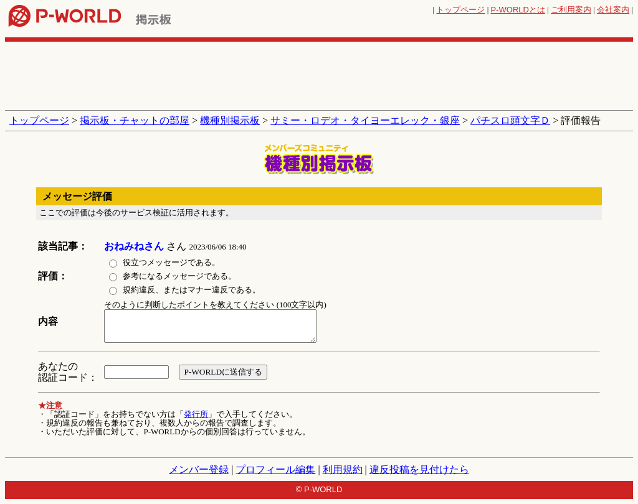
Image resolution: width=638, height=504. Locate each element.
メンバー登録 (199, 469)
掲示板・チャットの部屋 (134, 120)
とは (518, 9)
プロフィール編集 (275, 469)
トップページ (460, 9)
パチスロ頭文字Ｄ (510, 120)
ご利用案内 (571, 9)
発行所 (196, 414)
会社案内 (613, 9)
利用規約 (343, 469)
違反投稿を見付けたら (419, 469)
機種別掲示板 (230, 120)
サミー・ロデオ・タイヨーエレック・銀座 (365, 120)
